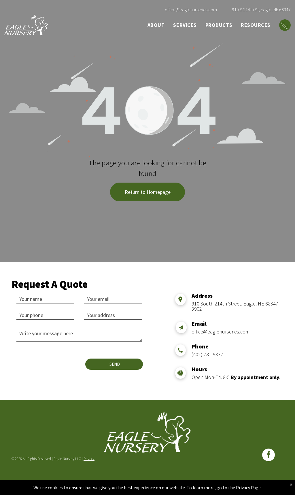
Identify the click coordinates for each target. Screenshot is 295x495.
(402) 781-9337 (207, 354)
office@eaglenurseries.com (191, 9)
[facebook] (268, 456)
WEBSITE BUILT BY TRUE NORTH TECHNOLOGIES (148, 482)
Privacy (89, 458)
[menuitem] (156, 25)
